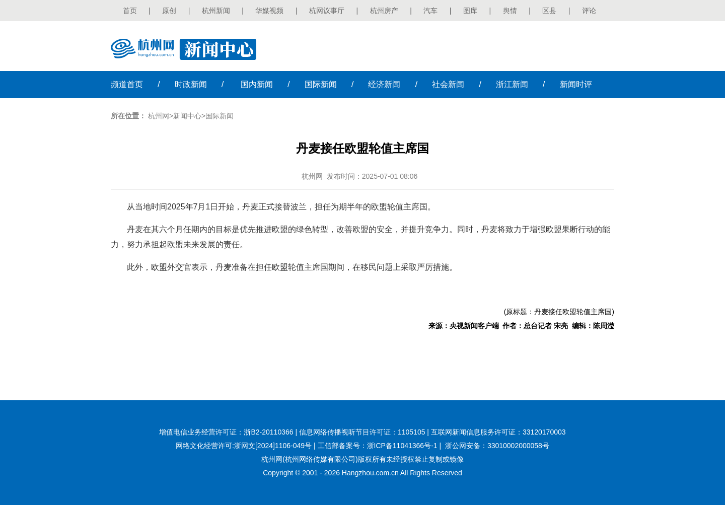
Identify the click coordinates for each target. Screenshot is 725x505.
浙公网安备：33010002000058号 (497, 446)
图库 (470, 11)
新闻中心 (187, 116)
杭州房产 (384, 11)
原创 (169, 11)
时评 (576, 84)
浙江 (512, 84)
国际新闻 (219, 116)
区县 (549, 11)
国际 (321, 84)
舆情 (510, 11)
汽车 (430, 11)
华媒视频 (269, 11)
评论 (589, 11)
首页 (130, 11)
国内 (257, 84)
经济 (384, 84)
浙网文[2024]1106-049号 (273, 446)
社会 (448, 84)
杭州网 (158, 116)
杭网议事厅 (326, 11)
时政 (191, 84)
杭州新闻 (216, 11)
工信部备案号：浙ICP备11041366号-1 (378, 446)
